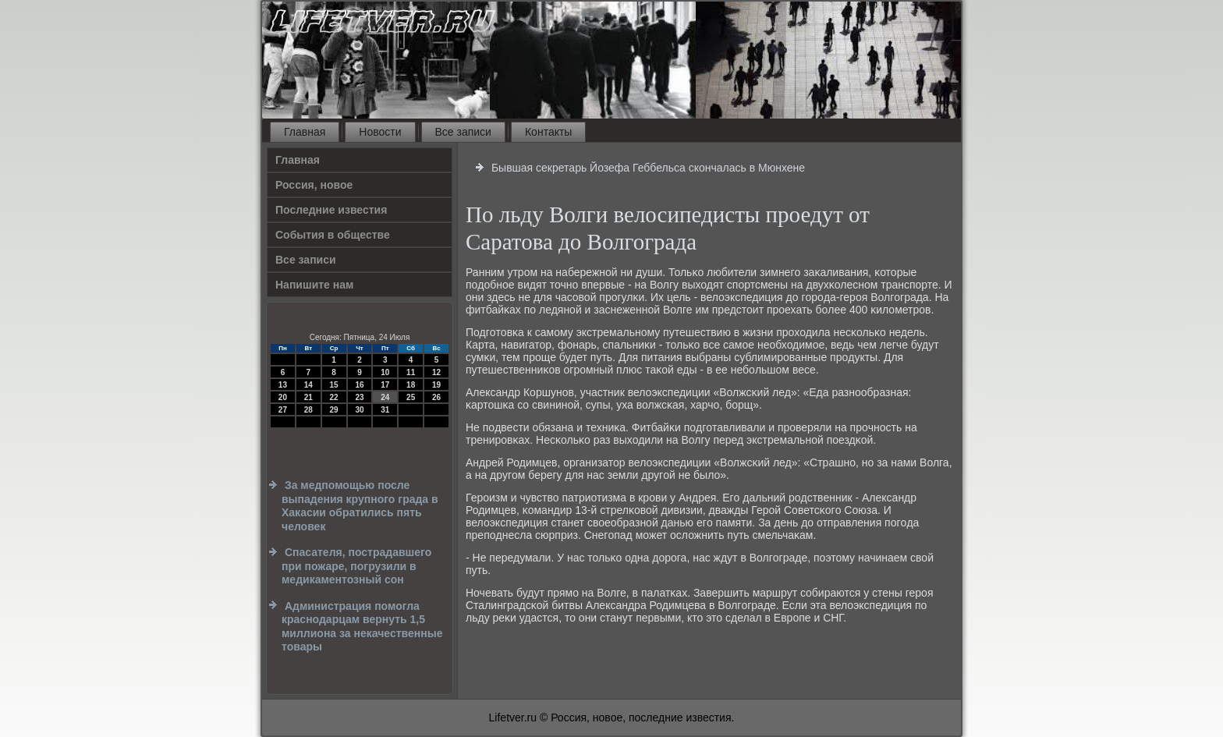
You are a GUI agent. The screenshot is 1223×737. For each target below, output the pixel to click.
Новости (380, 132)
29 (334, 410)
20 (282, 397)
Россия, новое (314, 185)
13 (282, 385)
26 (436, 397)
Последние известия (331, 210)
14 (308, 385)
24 (385, 397)
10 (385, 372)
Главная (304, 132)
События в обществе (332, 235)
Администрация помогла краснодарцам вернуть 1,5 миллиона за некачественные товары (362, 627)
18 (410, 385)
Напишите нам (314, 284)
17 (385, 385)
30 (359, 410)
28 (308, 410)
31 (385, 410)
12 (436, 372)
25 (410, 397)
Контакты (548, 132)
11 (410, 372)
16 (359, 385)
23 (359, 397)
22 (334, 397)
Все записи (463, 132)
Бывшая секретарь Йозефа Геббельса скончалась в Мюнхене (648, 167)
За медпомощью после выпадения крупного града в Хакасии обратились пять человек (360, 506)
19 (436, 385)
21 (308, 397)
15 (334, 385)
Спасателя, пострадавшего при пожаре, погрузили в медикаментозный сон (356, 566)
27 (282, 410)
